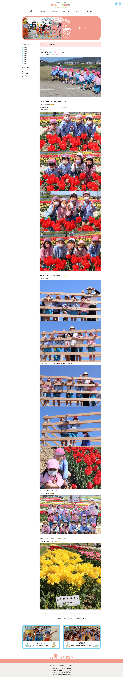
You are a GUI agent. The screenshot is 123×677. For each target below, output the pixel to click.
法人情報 (71, 665)
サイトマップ (63, 665)
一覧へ (70, 618)
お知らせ (24, 71)
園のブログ (25, 73)
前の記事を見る (61, 618)
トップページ (53, 665)
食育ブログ (25, 76)
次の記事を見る (79, 618)
